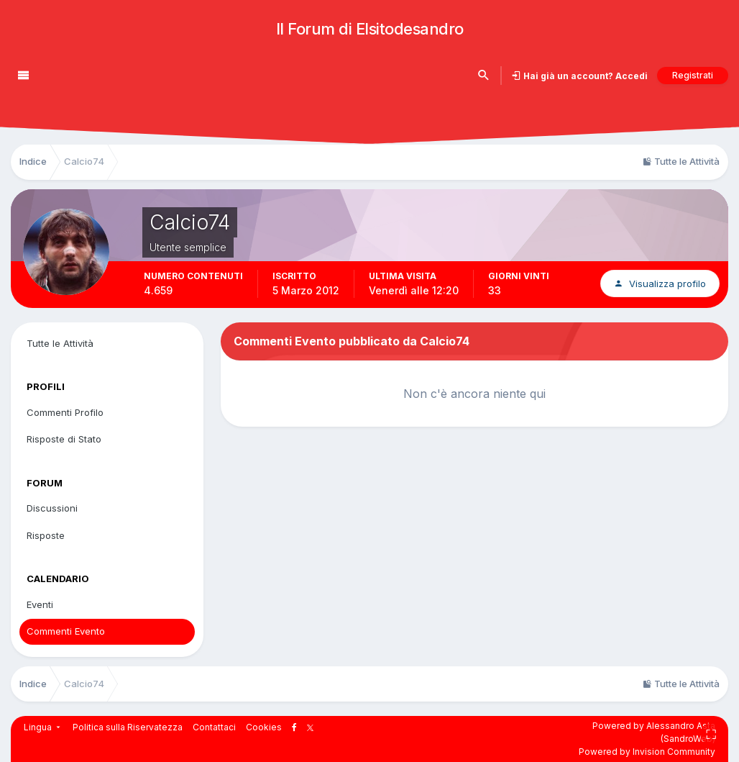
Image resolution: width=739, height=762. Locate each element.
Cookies (264, 727)
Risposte (46, 535)
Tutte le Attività (60, 343)
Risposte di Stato (64, 439)
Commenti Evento (66, 631)
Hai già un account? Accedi (584, 76)
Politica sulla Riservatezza (128, 727)
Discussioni (52, 508)
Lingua (43, 727)
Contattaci (214, 727)
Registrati (692, 75)
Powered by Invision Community (647, 751)
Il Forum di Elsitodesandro (370, 28)
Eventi (40, 604)
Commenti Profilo (65, 412)
